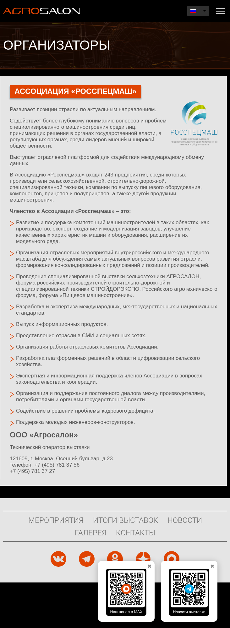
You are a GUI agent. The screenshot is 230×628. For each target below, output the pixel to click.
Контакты (135, 532)
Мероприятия (56, 520)
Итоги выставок (125, 520)
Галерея (91, 532)
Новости (184, 520)
